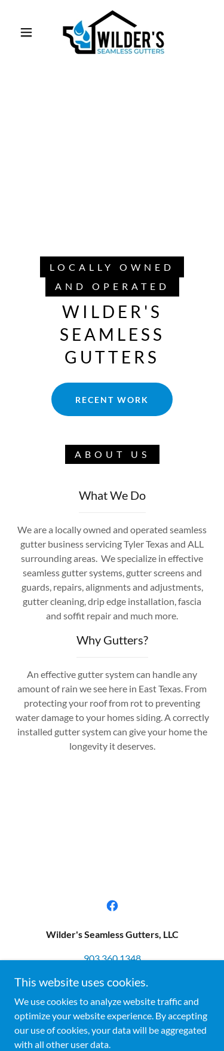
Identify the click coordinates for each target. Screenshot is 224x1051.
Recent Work (112, 400)
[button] (26, 32)
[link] (114, 32)
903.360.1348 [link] (112, 958)
